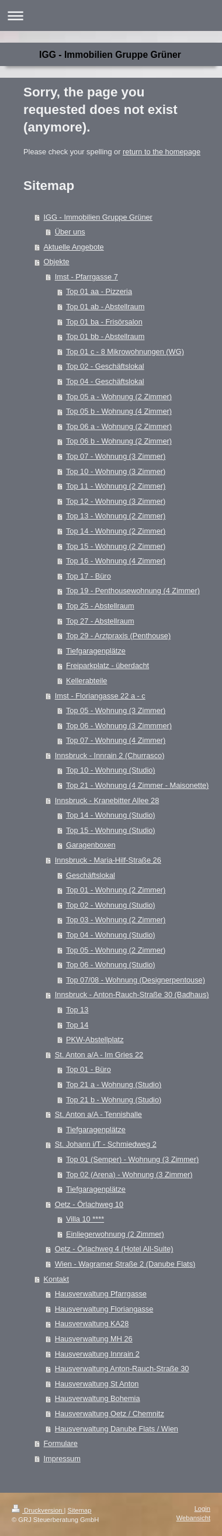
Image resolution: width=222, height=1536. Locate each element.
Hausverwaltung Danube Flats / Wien (116, 1428)
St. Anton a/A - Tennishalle (98, 1114)
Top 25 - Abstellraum (100, 605)
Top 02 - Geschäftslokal (105, 366)
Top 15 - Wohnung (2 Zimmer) (115, 546)
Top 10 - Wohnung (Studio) (110, 770)
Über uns (70, 231)
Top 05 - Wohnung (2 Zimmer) (115, 950)
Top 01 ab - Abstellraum (105, 306)
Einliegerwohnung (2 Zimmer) (115, 1234)
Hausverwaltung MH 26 (94, 1338)
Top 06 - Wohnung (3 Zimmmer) (119, 725)
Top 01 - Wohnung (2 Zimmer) (115, 889)
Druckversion (38, 1510)
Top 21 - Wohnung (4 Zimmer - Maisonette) (137, 785)
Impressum (62, 1458)
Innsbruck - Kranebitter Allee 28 (107, 800)
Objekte (57, 261)
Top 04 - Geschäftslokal (105, 381)
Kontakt (56, 1279)
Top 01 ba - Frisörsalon (104, 321)
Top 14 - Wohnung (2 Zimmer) (115, 531)
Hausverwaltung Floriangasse (104, 1309)
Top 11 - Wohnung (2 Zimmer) (115, 486)
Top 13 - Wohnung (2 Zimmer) (115, 515)
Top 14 (77, 1024)
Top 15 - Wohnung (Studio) (110, 830)
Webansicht (193, 1517)
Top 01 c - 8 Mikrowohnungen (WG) (125, 351)
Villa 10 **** (85, 1219)
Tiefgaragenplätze (96, 650)
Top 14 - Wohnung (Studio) (110, 815)
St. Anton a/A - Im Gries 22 (99, 1054)
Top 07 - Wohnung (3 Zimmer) (115, 456)
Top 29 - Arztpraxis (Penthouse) (118, 635)
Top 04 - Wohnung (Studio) (110, 934)
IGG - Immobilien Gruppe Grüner (98, 217)
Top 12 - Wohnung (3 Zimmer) (115, 501)
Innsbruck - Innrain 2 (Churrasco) (110, 755)
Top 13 (77, 1009)
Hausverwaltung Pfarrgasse (101, 1293)
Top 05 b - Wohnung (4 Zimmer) (119, 411)
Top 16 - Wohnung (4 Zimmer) (115, 560)
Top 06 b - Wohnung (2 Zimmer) (119, 441)
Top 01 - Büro (88, 1069)
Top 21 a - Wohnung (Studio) (113, 1084)
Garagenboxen (91, 844)
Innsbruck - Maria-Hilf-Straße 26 (108, 860)
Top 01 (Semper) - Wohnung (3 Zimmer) (132, 1159)
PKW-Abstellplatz (95, 1039)
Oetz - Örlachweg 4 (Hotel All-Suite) (114, 1248)
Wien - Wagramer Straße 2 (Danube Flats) (125, 1264)
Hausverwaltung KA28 (92, 1323)
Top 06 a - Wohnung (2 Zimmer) (119, 426)
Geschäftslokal (90, 875)
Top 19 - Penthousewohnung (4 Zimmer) (133, 590)
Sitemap (80, 1510)
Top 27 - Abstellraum (100, 621)
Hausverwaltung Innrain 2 (97, 1354)
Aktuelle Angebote (74, 247)
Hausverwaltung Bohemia (97, 1398)
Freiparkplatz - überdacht (107, 665)
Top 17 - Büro (88, 576)
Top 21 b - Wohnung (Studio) (113, 1099)
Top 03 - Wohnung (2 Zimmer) (115, 919)
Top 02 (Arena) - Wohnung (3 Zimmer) (129, 1174)
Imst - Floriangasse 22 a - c (100, 695)
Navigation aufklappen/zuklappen (111, 15)
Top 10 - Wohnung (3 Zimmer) (115, 471)
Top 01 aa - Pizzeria (99, 291)
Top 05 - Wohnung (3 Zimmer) (115, 710)
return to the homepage (161, 151)
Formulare (61, 1443)
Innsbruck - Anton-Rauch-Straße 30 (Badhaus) (132, 994)
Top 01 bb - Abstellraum (105, 336)
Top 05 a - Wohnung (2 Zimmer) (119, 396)
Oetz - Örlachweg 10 (89, 1204)
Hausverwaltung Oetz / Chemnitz (109, 1413)
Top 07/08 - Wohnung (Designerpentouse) (135, 979)
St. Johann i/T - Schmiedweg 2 (106, 1144)
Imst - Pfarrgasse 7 (86, 276)
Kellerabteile (86, 680)
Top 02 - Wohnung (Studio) (110, 905)
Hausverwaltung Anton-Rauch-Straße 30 (122, 1368)
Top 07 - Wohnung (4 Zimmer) (115, 740)
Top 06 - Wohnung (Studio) (110, 964)
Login (202, 1508)
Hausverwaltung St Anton (97, 1383)
